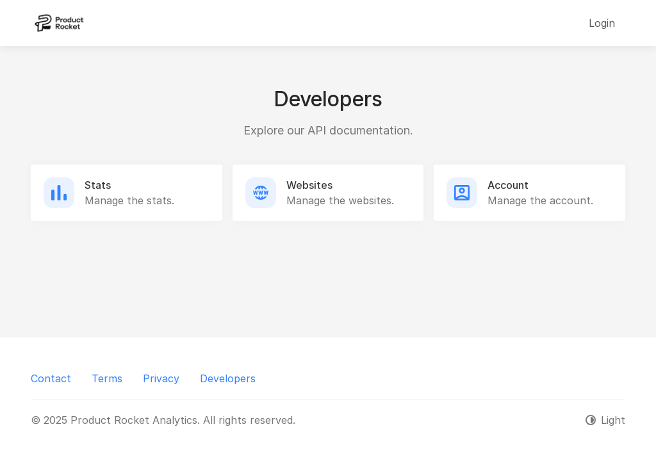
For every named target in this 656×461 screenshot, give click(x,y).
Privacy (161, 378)
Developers (228, 378)
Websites (309, 185)
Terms (107, 378)
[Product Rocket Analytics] (59, 23)
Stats (98, 185)
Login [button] (602, 23)
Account (508, 185)
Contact (51, 378)
